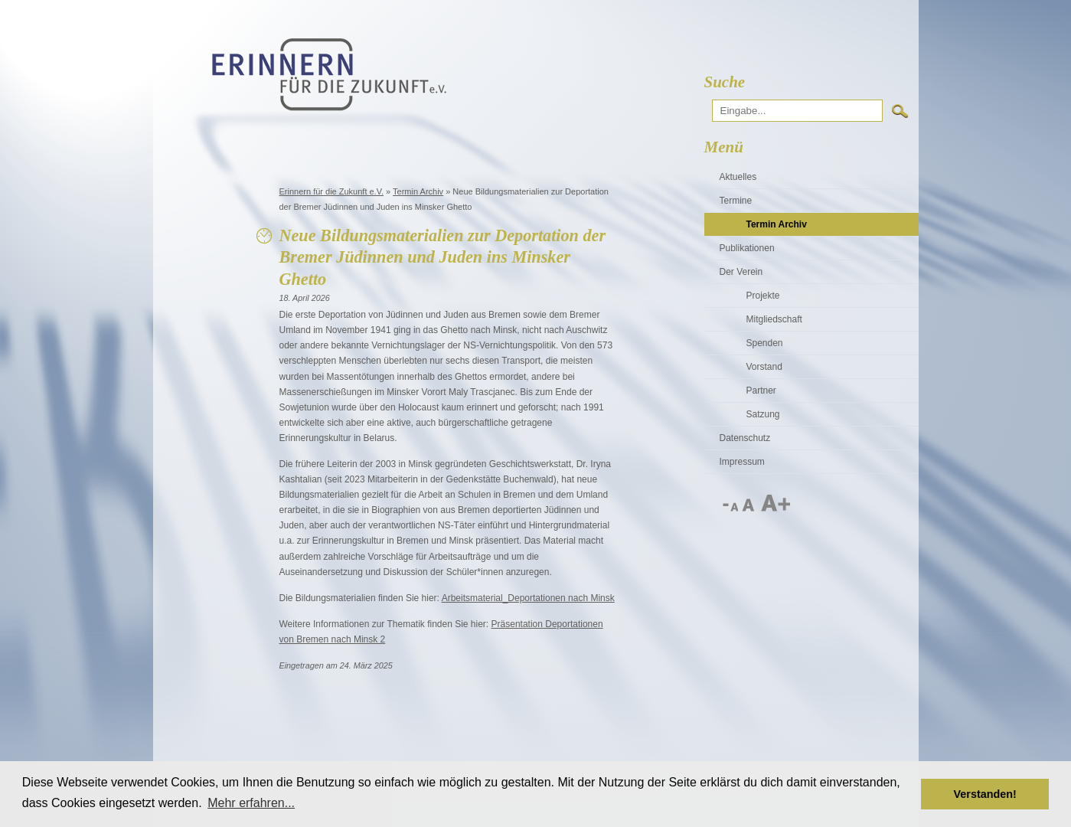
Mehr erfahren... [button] (251, 802)
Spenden (764, 343)
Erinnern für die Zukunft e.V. (331, 191)
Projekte (763, 295)
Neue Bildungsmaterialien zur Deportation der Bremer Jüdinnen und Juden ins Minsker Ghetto (442, 257)
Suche (725, 82)
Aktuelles (738, 177)
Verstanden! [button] (985, 794)
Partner (761, 390)
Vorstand (764, 366)
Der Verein (741, 271)
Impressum (742, 461)
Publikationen (747, 248)
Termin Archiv (418, 191)
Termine (736, 200)
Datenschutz (745, 438)
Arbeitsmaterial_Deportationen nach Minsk (528, 598)
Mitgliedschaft (774, 319)
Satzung (763, 414)
